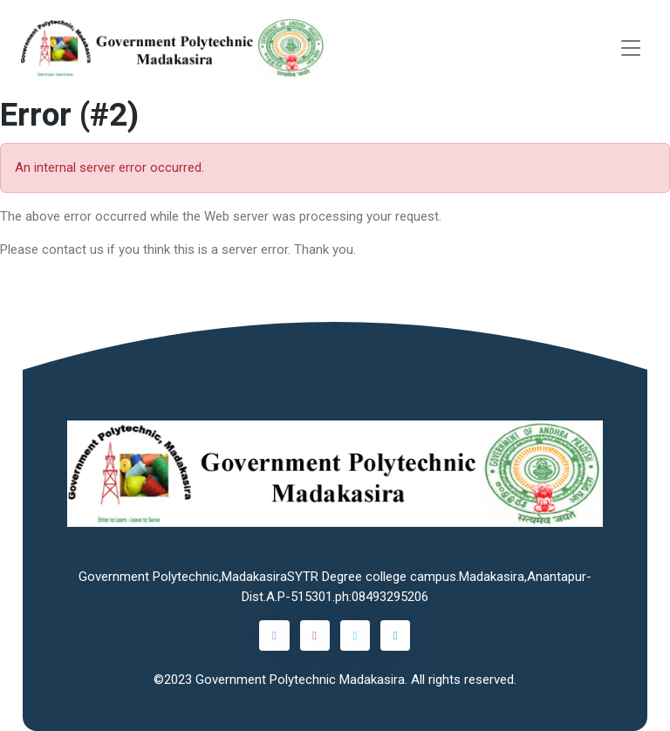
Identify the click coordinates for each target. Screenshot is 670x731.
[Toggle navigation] (631, 48)
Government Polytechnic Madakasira (300, 679)
